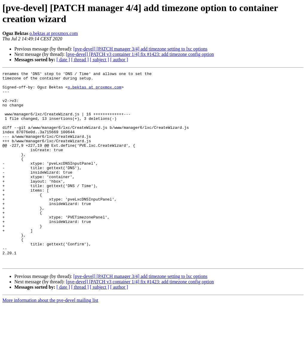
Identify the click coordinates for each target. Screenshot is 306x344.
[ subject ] (99, 59)
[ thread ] (80, 59)
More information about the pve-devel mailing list (50, 338)
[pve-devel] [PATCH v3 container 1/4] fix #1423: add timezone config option (140, 54)
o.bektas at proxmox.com (54, 33)
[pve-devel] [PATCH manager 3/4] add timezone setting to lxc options (140, 48)
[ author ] (119, 59)
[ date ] (63, 59)
